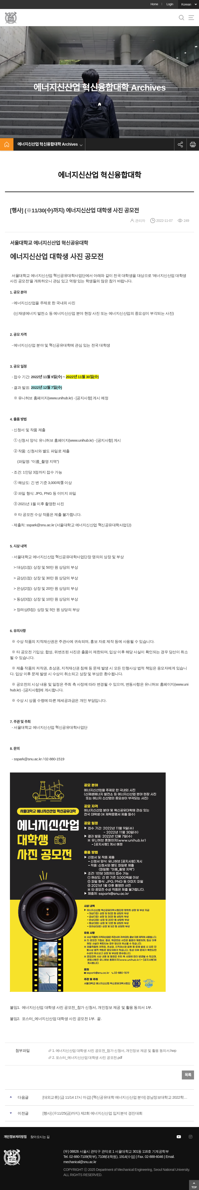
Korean (186, 4)
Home (154, 4)
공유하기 (180, 144)
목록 (188, 1075)
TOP (194, 1187)
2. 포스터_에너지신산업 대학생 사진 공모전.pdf (87, 1058)
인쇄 (193, 144)
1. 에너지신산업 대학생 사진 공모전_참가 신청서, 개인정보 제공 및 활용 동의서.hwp (114, 1051)
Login (169, 4)
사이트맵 (191, 17)
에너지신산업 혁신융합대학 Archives (47, 144)
